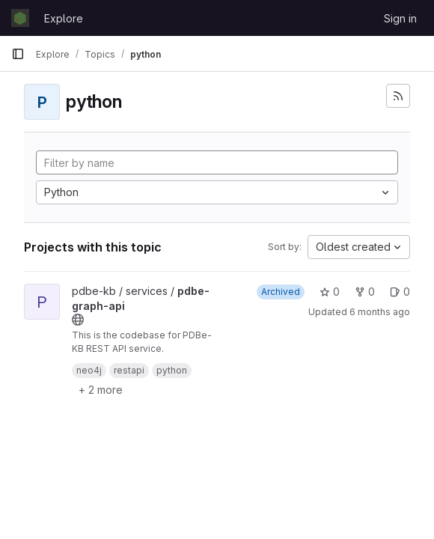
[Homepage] (20, 18)
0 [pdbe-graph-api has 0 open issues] (400, 291)
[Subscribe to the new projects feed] (398, 96)
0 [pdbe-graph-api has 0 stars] (330, 291)
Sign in (400, 18)
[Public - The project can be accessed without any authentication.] (78, 320)
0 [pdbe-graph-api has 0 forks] (365, 291)
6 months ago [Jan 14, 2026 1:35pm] (379, 311)
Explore (63, 18)
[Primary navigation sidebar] (18, 54)
